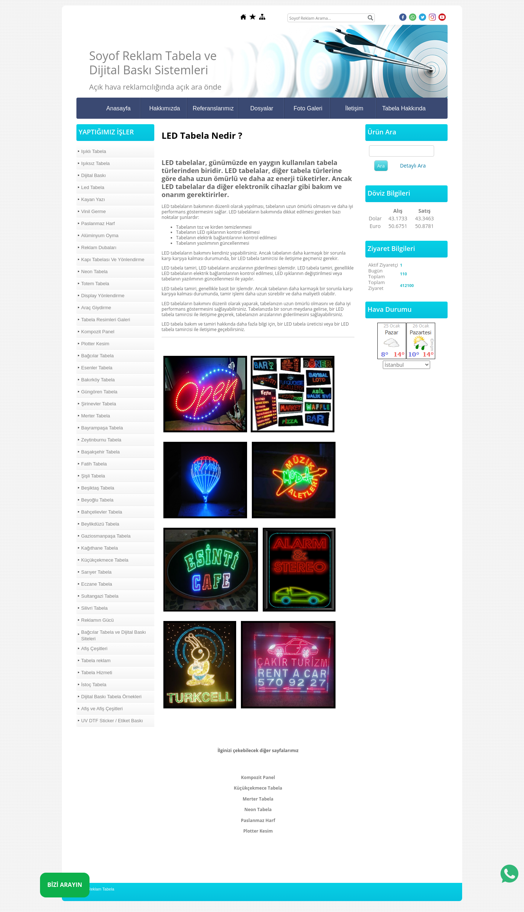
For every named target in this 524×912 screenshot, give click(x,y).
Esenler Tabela (96, 367)
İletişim (354, 108)
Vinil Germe (93, 211)
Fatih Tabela (94, 464)
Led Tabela (92, 187)
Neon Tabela (94, 271)
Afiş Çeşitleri (94, 648)
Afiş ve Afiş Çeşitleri (102, 708)
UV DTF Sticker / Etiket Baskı (112, 720)
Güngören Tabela (99, 391)
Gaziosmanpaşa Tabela (106, 536)
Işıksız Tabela (95, 163)
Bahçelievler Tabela (101, 512)
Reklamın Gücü (97, 620)
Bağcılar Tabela (97, 355)
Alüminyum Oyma (100, 235)
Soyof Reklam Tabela (95, 889)
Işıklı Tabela (93, 151)
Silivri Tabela (94, 608)
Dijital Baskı (93, 175)
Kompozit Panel (97, 331)
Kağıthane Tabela (99, 548)
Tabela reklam (96, 660)
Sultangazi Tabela (99, 596)
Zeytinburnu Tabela (101, 440)
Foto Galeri (308, 108)
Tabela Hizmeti (96, 672)
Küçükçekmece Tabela (104, 560)
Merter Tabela (95, 415)
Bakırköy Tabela (98, 379)
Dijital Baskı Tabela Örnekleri (111, 696)
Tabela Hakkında (403, 108)
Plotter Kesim (95, 343)
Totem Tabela (95, 283)
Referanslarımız (213, 108)
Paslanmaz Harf (98, 223)
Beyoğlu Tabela (97, 500)
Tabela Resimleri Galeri (105, 319)
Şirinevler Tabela (98, 403)
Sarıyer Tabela (96, 572)
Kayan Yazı (93, 199)
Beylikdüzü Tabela (100, 524)
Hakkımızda (164, 108)
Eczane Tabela (96, 584)
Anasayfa (118, 108)
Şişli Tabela (93, 476)
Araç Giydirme (96, 307)
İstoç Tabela (93, 684)
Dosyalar (261, 108)
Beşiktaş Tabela (97, 488)
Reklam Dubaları (98, 247)
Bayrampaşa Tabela (102, 428)
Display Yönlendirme (102, 295)
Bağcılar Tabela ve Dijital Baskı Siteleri (113, 635)
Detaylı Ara (413, 165)
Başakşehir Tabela (100, 452)
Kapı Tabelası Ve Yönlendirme (112, 259)
